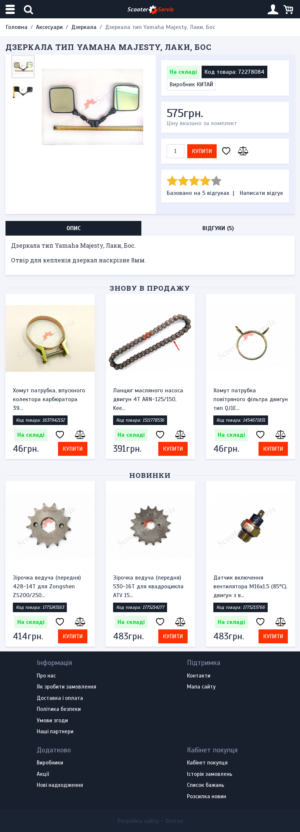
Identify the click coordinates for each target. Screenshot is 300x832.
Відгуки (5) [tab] (218, 228)
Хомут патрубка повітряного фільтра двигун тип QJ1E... (250, 399)
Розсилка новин (206, 797)
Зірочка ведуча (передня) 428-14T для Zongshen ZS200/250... (47, 586)
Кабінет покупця (207, 763)
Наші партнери (55, 732)
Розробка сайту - (150, 821)
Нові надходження (60, 785)
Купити (202, 151)
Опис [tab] (73, 228)
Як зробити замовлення (66, 687)
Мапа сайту (201, 687)
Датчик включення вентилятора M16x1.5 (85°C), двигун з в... (250, 586)
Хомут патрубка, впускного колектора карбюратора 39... (49, 399)
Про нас (46, 676)
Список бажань (205, 785)
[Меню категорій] (11, 9)
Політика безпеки (59, 709)
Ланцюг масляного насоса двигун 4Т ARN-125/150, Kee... (148, 399)
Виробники (50, 763)
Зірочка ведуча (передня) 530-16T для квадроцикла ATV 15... (148, 586)
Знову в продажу (150, 288)
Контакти (198, 676)
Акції (43, 774)
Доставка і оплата (60, 698)
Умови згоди (52, 721)
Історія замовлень (209, 774)
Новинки (150, 475)
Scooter (150, 9)
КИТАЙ (205, 84)
